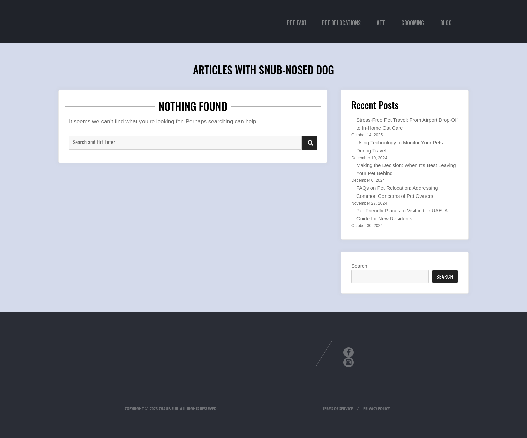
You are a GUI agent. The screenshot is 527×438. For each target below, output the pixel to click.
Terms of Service (338, 408)
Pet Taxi (296, 23)
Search (359, 266)
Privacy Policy (376, 408)
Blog (446, 23)
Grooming (412, 23)
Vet (381, 23)
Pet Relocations (341, 23)
